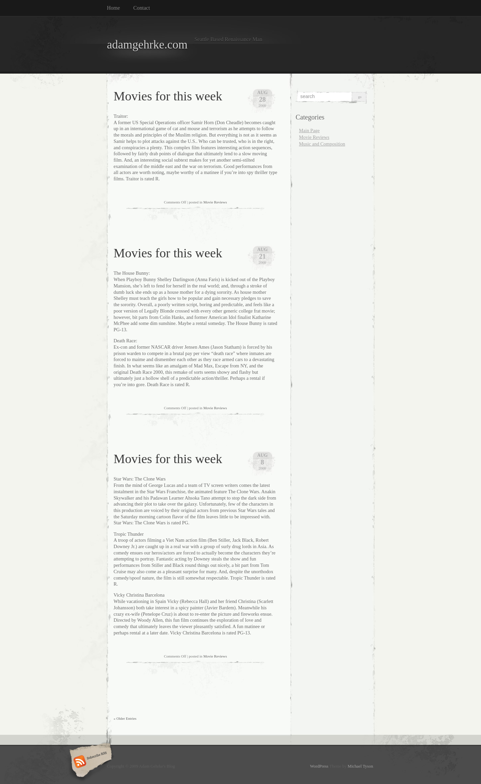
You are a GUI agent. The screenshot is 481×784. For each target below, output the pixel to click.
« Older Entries (125, 718)
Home (113, 8)
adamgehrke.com (147, 44)
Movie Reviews (215, 202)
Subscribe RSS (90, 762)
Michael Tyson (360, 766)
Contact (141, 8)
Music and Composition (322, 144)
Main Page (309, 130)
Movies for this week (168, 96)
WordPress (319, 766)
